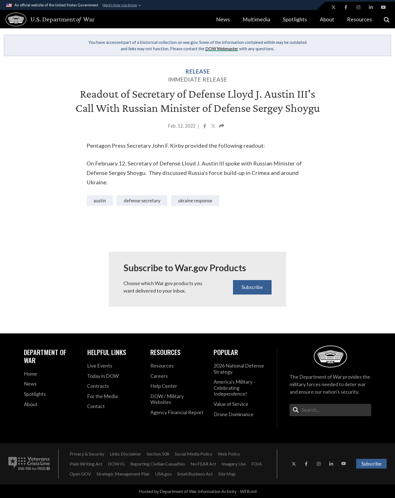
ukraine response (195, 200)
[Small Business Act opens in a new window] (195, 474)
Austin (99, 200)
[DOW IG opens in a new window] (116, 464)
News (223, 19)
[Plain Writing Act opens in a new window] (86, 464)
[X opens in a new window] (333, 7)
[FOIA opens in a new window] (257, 464)
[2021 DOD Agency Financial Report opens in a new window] (177, 412)
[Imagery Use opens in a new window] (234, 464)
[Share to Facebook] (205, 126)
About (327, 19)
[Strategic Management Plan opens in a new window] (123, 474)
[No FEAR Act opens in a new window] (203, 464)
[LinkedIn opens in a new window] (371, 7)
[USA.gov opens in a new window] (163, 474)
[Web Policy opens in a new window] (229, 454)
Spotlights (295, 19)
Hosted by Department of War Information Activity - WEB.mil (198, 491)
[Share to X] (213, 126)
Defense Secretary (142, 200)
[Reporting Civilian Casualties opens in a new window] (158, 464)
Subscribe (252, 287)
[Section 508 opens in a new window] (158, 454)
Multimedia (256, 19)
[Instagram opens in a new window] (358, 7)
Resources (359, 19)
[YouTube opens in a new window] (383, 7)
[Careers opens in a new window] (177, 376)
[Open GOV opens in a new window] (80, 474)
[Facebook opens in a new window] (346, 7)
